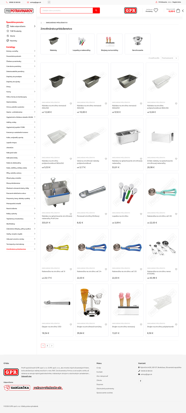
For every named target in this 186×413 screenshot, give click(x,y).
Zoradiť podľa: (154, 58)
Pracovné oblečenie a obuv (20, 193)
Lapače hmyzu (20, 142)
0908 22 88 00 (14, 2)
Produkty (149, 11)
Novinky (11, 41)
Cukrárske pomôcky (20, 66)
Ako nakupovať (102, 376)
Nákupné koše (11, 153)
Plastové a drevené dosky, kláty (20, 188)
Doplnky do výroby (20, 81)
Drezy (8, 87)
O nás (99, 368)
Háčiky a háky (20, 122)
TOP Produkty (13, 31)
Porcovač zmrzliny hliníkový (88, 216)
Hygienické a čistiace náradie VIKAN (20, 117)
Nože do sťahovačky (20, 163)
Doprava (100, 384)
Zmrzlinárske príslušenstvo (20, 249)
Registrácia (176, 2)
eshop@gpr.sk (35, 2)
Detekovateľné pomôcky (15, 71)
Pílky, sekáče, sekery (20, 173)
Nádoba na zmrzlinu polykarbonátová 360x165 (158, 107)
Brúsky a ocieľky (20, 51)
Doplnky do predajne (20, 76)
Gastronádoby (20, 102)
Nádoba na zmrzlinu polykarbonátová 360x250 (53, 162)
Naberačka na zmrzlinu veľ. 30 (159, 216)
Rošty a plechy (20, 213)
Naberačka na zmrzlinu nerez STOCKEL (159, 272)
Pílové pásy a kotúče (20, 178)
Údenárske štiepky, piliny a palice (20, 229)
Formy (20, 92)
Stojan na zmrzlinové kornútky (89, 327)
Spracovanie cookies (105, 393)
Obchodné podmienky (105, 389)
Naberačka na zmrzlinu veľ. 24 (89, 271)
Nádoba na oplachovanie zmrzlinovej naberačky (127, 162)
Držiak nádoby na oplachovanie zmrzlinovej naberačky (160, 162)
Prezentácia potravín (20, 56)
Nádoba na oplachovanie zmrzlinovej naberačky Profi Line (57, 217)
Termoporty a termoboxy (20, 244)
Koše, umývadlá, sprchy (20, 137)
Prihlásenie (163, 2)
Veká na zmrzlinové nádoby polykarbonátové (88, 162)
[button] (178, 11)
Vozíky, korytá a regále (20, 234)
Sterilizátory (20, 224)
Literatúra (9, 148)
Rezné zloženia (20, 208)
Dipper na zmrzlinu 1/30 (51, 327)
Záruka (99, 380)
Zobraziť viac (26, 376)
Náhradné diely (20, 158)
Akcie (10, 36)
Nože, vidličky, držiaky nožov (20, 168)
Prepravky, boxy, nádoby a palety (20, 198)
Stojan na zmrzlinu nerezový (123, 327)
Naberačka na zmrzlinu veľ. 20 (124, 271)
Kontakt (99, 372)
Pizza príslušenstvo (20, 183)
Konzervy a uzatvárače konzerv (20, 132)
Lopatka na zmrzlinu (120, 216)
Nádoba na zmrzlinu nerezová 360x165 (89, 107)
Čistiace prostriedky (20, 61)
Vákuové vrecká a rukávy (20, 239)
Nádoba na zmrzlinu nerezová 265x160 (54, 107)
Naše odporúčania (20, 26)
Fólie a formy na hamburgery (16, 97)
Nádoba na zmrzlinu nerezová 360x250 (124, 107)
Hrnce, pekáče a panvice (20, 107)
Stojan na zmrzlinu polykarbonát (160, 327)
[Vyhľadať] (96, 10)
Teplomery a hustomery (20, 219)
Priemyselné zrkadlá (13, 204)
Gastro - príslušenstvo (20, 112)
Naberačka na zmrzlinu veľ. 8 (53, 271)
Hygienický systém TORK (20, 127)
